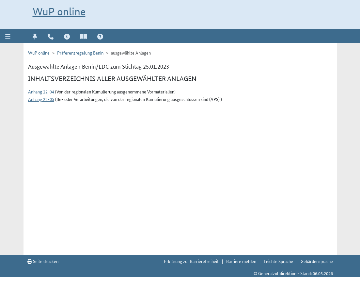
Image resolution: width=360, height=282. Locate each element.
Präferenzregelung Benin (80, 52)
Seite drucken (42, 261)
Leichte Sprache (278, 261)
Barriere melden (241, 261)
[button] (8, 36)
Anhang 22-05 (41, 99)
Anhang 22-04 (41, 91)
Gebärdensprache (317, 261)
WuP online (59, 11)
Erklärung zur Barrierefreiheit (191, 261)
